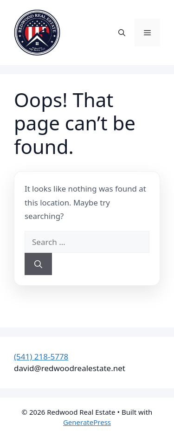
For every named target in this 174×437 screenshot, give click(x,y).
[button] (122, 32)
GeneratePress (87, 422)
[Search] (38, 264)
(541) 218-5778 (41, 356)
